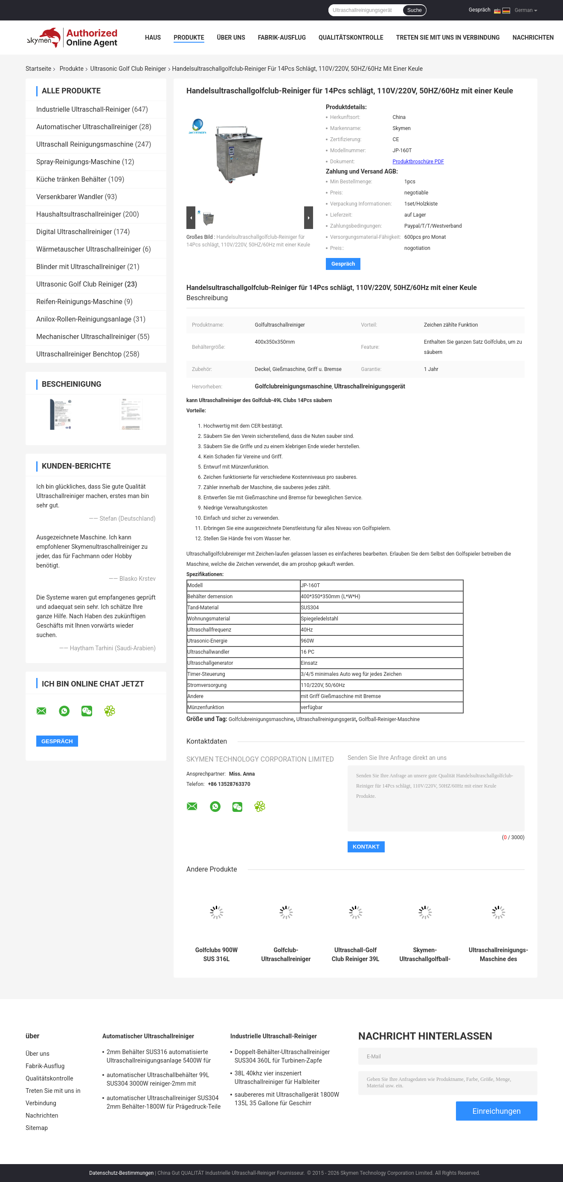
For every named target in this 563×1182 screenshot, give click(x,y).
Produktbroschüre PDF (418, 162)
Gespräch (479, 10)
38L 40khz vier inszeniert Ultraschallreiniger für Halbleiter (277, 1077)
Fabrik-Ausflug (282, 37)
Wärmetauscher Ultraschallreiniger (88, 249)
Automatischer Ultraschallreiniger (86, 127)
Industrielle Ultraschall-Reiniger (83, 109)
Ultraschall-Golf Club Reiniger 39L (356, 954)
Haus (153, 37)
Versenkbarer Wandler (69, 197)
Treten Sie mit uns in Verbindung (448, 37)
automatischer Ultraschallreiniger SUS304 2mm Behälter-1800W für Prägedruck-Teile (164, 1102)
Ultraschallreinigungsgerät (326, 719)
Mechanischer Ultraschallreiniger (86, 337)
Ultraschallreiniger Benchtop (79, 354)
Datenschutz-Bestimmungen (121, 1173)
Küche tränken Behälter (71, 179)
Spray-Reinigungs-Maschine (78, 162)
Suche (414, 10)
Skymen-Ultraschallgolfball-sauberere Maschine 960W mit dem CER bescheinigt (424, 955)
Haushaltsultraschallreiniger (78, 214)
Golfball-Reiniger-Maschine (389, 719)
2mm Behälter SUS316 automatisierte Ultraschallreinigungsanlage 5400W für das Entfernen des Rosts (159, 1057)
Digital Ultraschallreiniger (74, 232)
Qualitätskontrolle (351, 37)
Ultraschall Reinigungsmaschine (84, 144)
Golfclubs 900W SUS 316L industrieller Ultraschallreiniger (216, 955)
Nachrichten (533, 37)
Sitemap (37, 1127)
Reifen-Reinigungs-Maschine (79, 302)
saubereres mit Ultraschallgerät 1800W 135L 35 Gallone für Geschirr (287, 1099)
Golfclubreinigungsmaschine (261, 719)
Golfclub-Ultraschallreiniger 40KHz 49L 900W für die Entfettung (286, 955)
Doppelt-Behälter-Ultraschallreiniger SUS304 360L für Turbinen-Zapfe (282, 1056)
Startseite (38, 68)
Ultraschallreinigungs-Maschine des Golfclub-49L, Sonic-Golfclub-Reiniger (498, 955)
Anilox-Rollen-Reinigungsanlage (83, 319)
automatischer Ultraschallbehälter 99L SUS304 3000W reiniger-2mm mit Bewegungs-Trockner (158, 1080)
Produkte (189, 37)
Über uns (231, 37)
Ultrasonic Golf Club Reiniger (128, 68)
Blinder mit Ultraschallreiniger (80, 267)
